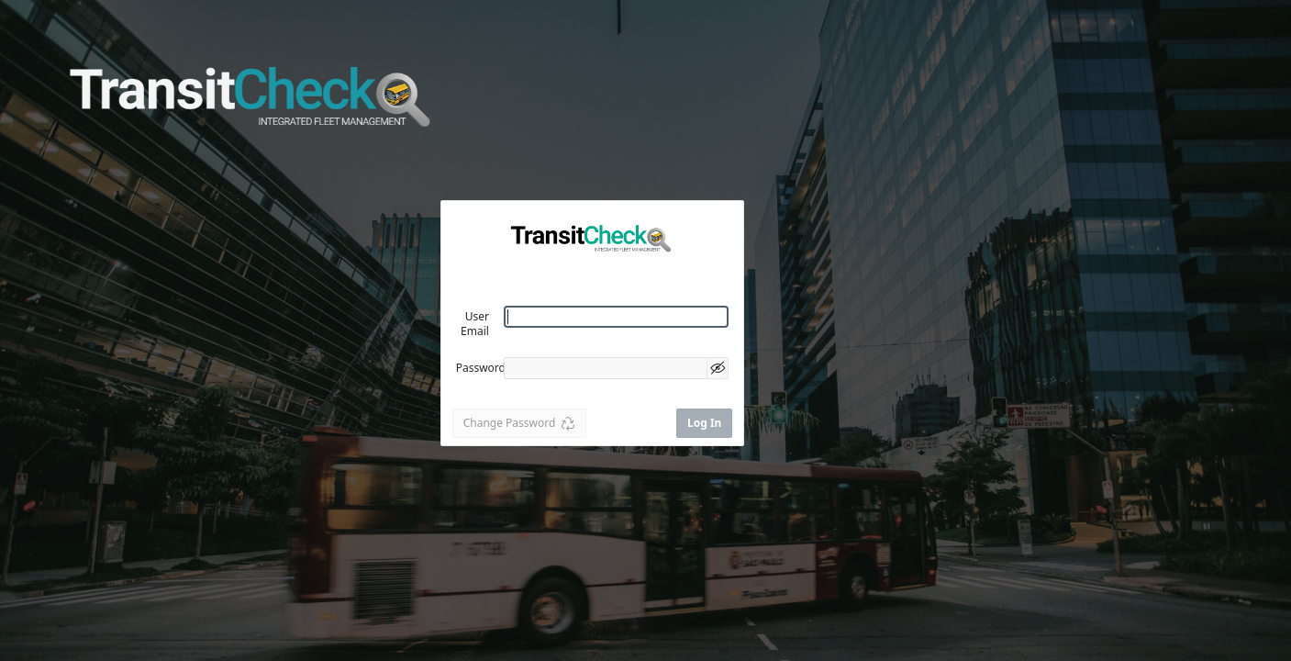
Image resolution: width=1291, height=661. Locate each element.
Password (481, 367)
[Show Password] (718, 368)
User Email (475, 323)
